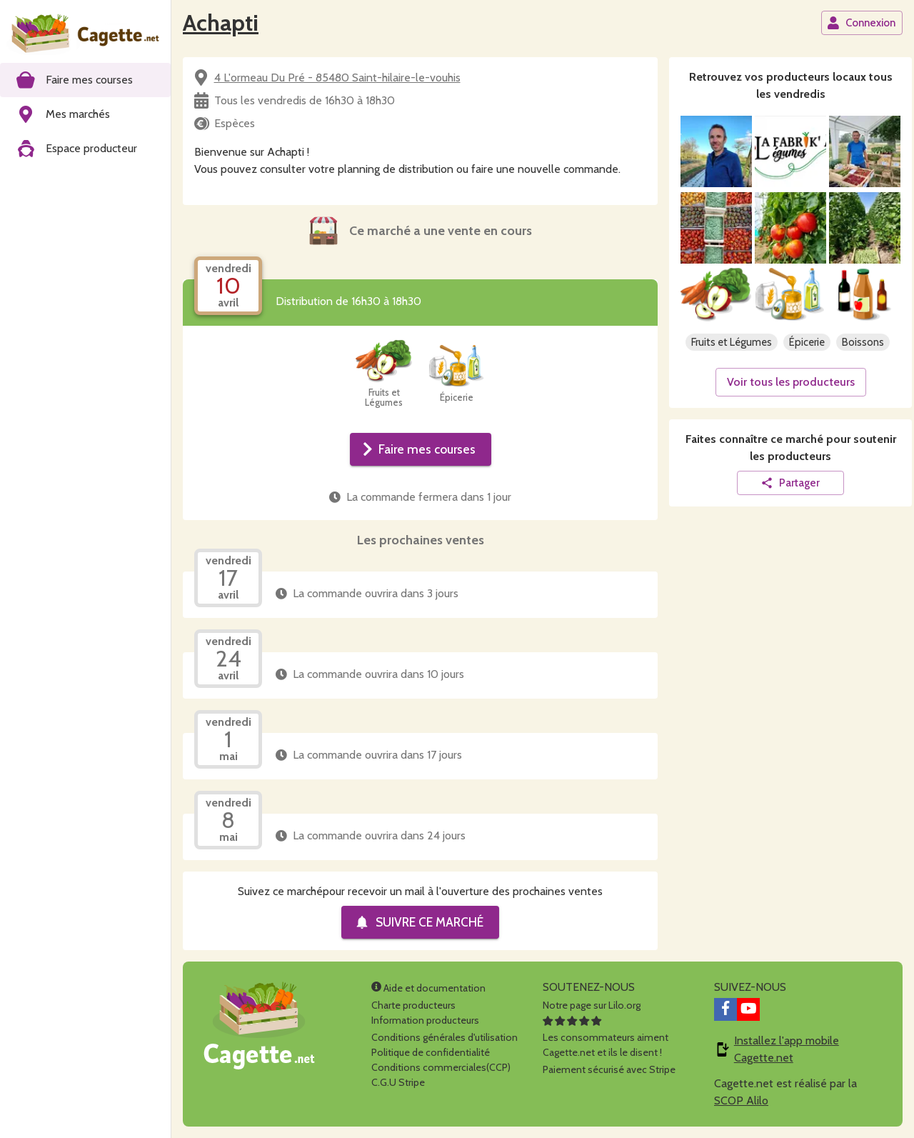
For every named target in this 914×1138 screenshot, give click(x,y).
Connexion (861, 22)
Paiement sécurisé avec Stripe (609, 1069)
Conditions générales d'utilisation (444, 1037)
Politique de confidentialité (430, 1052)
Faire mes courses (419, 449)
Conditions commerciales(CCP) (441, 1067)
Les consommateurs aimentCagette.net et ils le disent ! (605, 1037)
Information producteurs (425, 1020)
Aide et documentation (428, 988)
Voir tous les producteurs (791, 382)
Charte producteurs (413, 1005)
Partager (790, 482)
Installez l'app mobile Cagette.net (786, 1049)
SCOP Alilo (741, 1100)
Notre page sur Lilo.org (592, 1005)
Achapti (220, 22)
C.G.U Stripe (398, 1082)
